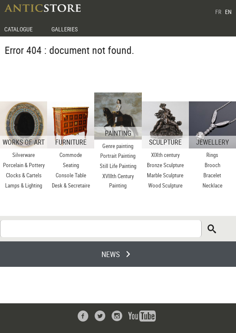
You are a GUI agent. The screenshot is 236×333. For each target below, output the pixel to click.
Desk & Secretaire (71, 185)
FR (218, 12)
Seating (71, 165)
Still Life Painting (118, 166)
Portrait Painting (117, 156)
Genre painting (117, 146)
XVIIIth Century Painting (118, 180)
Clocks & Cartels (24, 175)
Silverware (23, 155)
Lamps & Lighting (23, 185)
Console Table (71, 175)
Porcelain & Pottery (24, 165)
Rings (212, 155)
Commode (70, 155)
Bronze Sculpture (165, 165)
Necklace (212, 185)
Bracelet (212, 175)
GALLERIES (64, 29)
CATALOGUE (18, 29)
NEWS (110, 254)
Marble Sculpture (165, 175)
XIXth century (165, 155)
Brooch (212, 165)
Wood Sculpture (165, 185)
